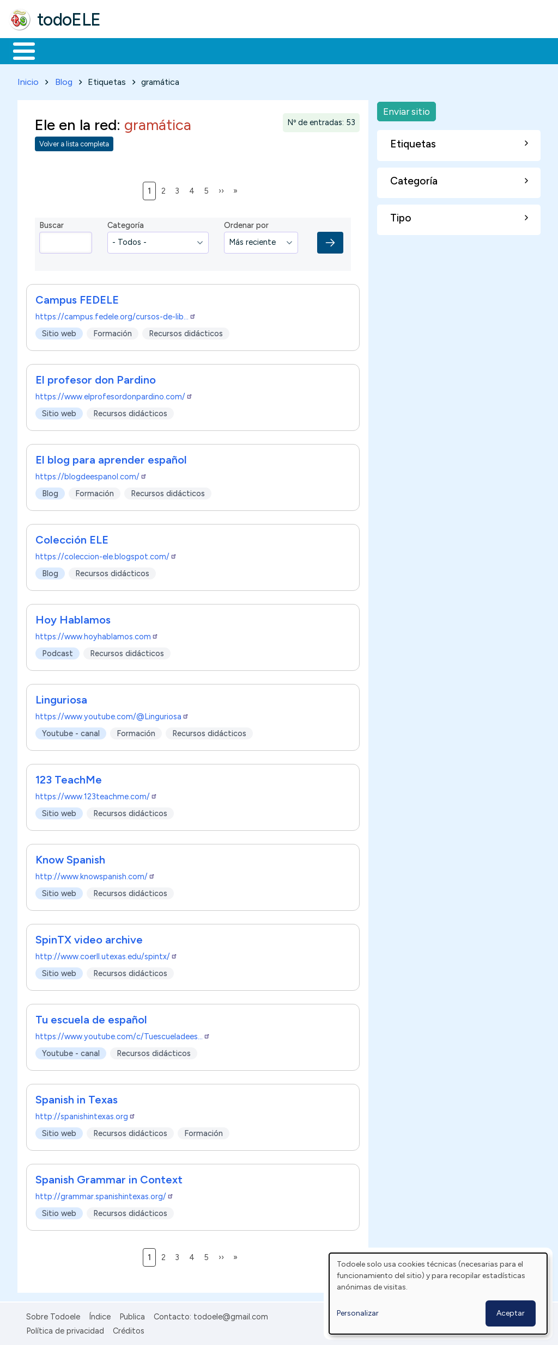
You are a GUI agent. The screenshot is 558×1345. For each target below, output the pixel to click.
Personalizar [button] (358, 1313)
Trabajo (196, 50)
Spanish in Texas (76, 1097)
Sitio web (59, 331)
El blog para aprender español (111, 457)
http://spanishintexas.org (85, 1114)
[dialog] (438, 1293)
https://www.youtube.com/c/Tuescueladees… (122, 1034)
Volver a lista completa (74, 142)
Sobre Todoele (53, 1314)
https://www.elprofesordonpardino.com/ (114, 394)
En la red (257, 50)
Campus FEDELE (77, 297)
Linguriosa (61, 697)
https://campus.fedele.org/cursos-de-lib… (115, 314)
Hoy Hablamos (73, 617)
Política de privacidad (65, 1329)
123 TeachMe (68, 777)
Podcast (57, 651)
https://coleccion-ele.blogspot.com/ (106, 554)
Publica (132, 1314)
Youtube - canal (71, 731)
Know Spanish (70, 857)
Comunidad (399, 50)
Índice (100, 1314)
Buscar (447, 50)
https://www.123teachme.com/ (96, 794)
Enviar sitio (406, 109)
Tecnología (326, 50)
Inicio (18, 50)
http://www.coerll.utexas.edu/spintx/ (106, 954)
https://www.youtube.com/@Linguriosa (112, 714)
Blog (63, 80)
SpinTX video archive (89, 937)
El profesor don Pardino (95, 377)
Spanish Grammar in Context (109, 1177)
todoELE (69, 19)
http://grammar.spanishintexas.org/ (104, 1194)
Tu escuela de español (91, 1017)
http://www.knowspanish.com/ (95, 874)
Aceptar (510, 1313)
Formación (131, 50)
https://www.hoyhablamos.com (97, 634)
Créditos (128, 1329)
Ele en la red (76, 123)
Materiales (61, 50)
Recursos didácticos (186, 331)
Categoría (125, 224)
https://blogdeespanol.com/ (91, 474)
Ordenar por (246, 224)
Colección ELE (71, 537)
